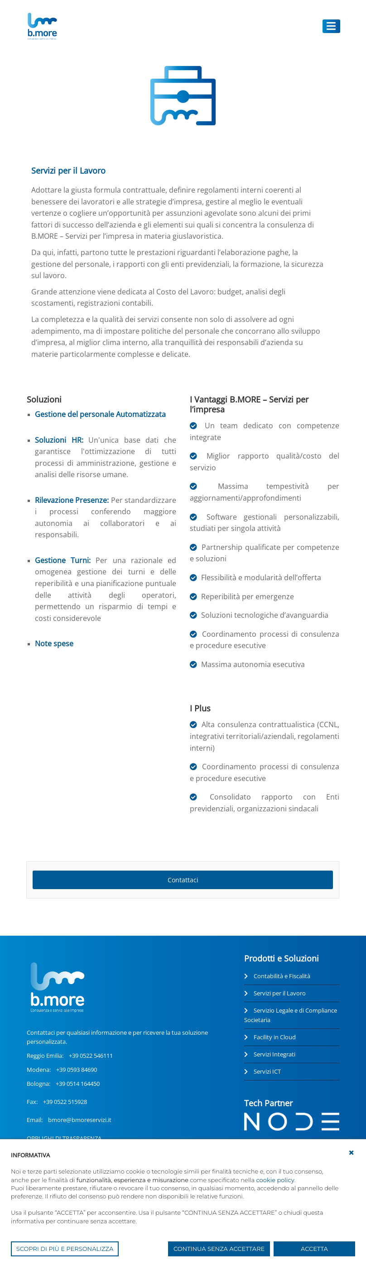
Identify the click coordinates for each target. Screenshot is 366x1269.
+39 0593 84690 (76, 1069)
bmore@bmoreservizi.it (79, 1120)
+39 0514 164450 (78, 1084)
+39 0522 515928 (65, 1102)
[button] (351, 1153)
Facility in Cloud (275, 1037)
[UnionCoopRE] (42, 26)
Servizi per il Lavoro (280, 993)
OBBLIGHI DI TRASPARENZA (64, 1138)
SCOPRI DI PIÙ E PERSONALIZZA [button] (65, 1248)
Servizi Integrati (274, 1054)
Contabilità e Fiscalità (282, 976)
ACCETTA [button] (314, 1248)
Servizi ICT (267, 1071)
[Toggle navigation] (332, 26)
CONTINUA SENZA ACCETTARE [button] (219, 1248)
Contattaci (183, 880)
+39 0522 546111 (91, 1055)
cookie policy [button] (275, 1180)
